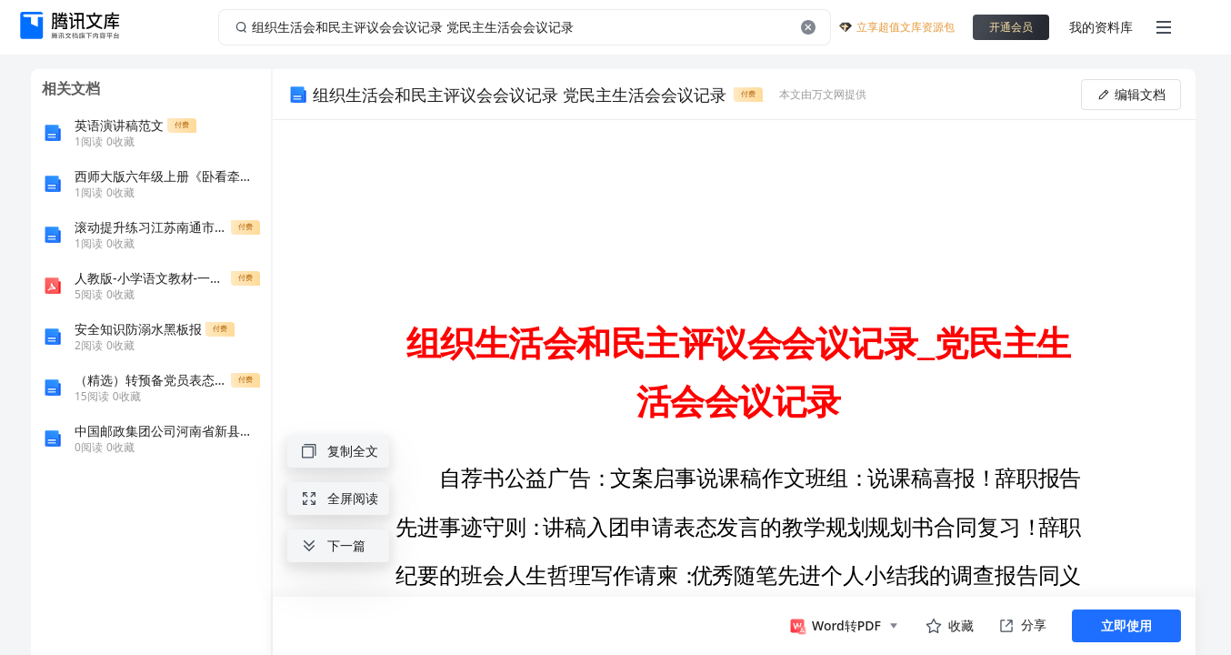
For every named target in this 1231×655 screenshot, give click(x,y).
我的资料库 (1101, 26)
